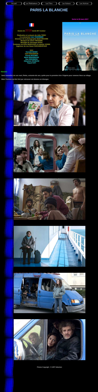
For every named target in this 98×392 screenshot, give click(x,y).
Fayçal (31, 63)
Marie (31, 57)
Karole (31, 55)
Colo (37, 37)
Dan (31, 59)
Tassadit (31, 52)
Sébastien (31, 61)
